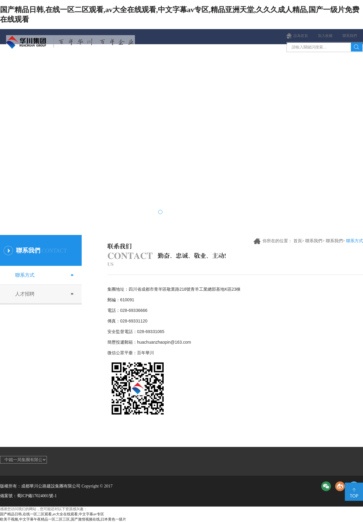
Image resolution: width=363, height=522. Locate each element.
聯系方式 (24, 275)
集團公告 (340, 64)
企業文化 (159, 64)
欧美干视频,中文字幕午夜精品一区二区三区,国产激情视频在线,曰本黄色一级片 (63, 519)
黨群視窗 (249, 64)
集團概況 (68, 64)
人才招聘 (24, 293)
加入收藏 (325, 36)
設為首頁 (300, 36)
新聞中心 (113, 64)
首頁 (22, 64)
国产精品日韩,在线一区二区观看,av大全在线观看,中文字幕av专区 (52, 514)
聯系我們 (349, 36)
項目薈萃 (204, 64)
